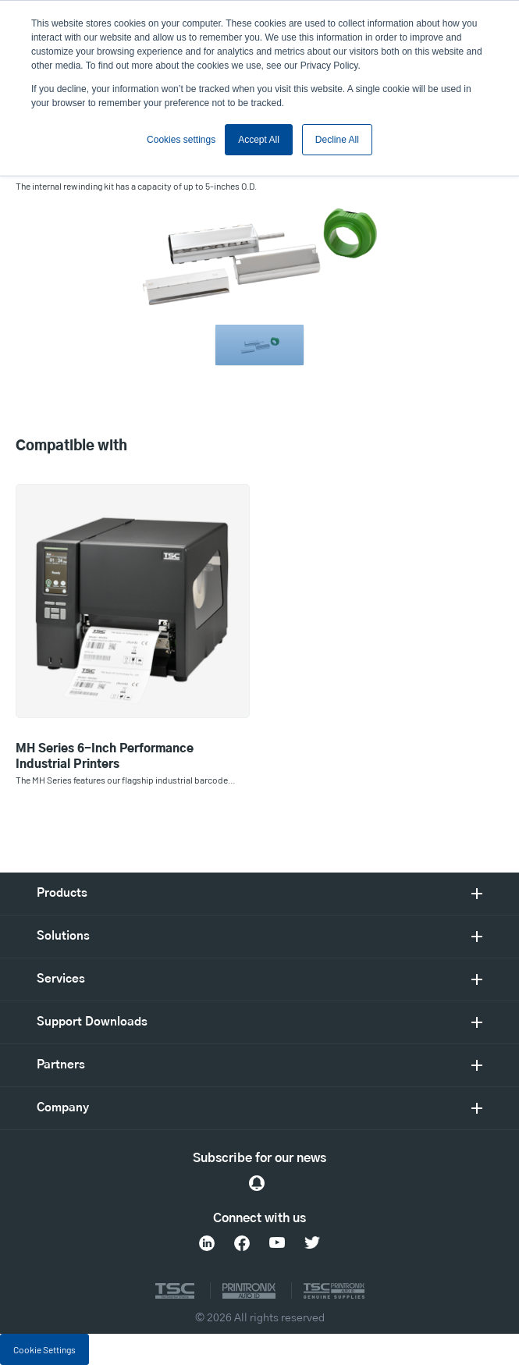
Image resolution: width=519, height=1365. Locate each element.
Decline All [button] (337, 139)
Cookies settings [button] (181, 139)
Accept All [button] (258, 139)
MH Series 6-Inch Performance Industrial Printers (105, 756)
